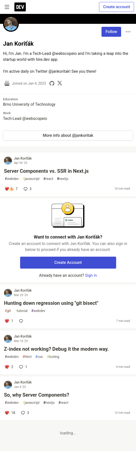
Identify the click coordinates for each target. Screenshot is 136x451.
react (48, 178)
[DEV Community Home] (20, 7)
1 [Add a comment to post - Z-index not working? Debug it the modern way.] (22, 367)
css (39, 356)
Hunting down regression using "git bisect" (51, 303)
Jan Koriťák (23, 158)
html (27, 356)
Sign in (91, 275)
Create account (116, 6)
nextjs (62, 178)
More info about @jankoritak (68, 135)
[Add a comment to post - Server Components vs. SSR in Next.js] (11, 188)
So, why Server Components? (36, 395)
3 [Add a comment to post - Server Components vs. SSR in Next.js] (27, 189)
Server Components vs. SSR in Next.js (46, 171)
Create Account (68, 262)
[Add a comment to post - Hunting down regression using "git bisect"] (8, 320)
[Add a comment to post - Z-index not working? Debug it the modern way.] (8, 366)
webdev (12, 178)
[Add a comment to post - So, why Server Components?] (9, 412)
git (8, 310)
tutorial (21, 310)
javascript (30, 178)
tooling (52, 356)
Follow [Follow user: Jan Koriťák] (111, 31)
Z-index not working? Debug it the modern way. (56, 349)
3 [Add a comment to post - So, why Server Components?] (24, 413)
